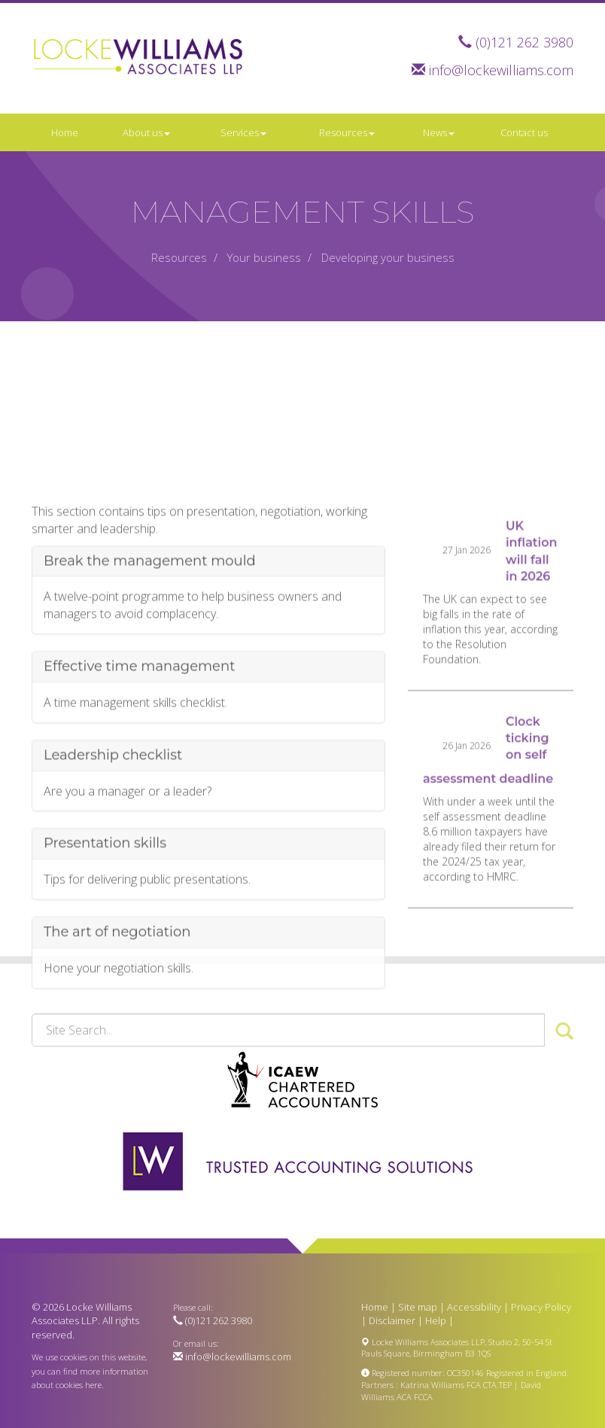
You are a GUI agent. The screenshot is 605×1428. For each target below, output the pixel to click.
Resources (347, 132)
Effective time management (139, 730)
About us (146, 132)
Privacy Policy (541, 1307)
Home (64, 132)
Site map (417, 1307)
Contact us (524, 132)
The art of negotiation (117, 996)
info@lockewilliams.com (501, 70)
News (439, 132)
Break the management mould (150, 625)
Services (243, 132)
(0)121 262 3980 (524, 42)
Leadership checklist (113, 819)
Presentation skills (105, 907)
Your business (264, 257)
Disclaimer (392, 1320)
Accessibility (474, 1307)
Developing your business (388, 257)
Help (435, 1320)
